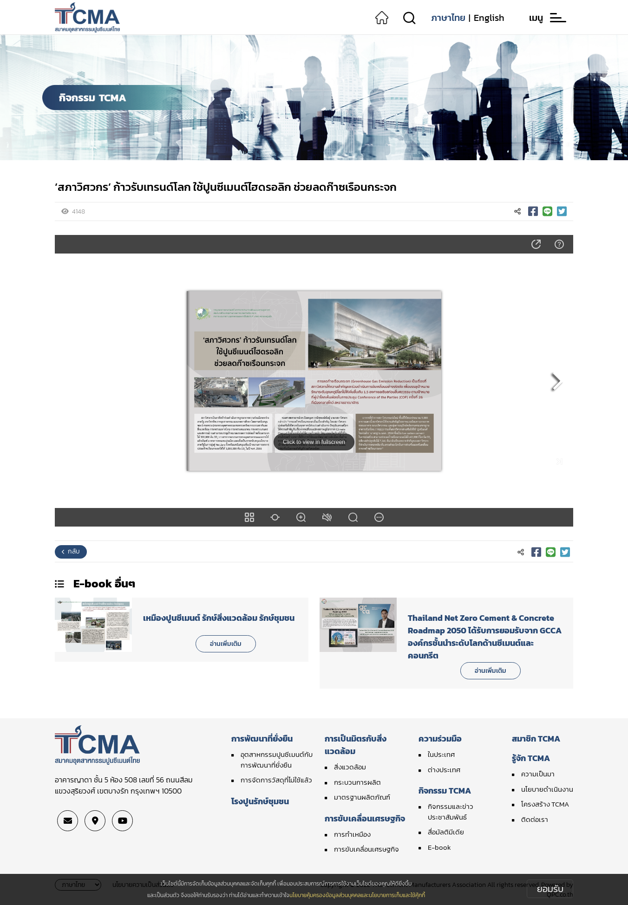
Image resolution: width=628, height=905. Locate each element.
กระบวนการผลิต (357, 782)
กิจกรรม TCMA (445, 790)
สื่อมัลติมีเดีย (446, 832)
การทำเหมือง (352, 834)
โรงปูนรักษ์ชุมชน (260, 801)
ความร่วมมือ (440, 738)
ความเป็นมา (538, 773)
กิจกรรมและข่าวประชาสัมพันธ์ (450, 811)
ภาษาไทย (448, 18)
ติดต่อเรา (534, 819)
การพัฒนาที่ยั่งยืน (262, 738)
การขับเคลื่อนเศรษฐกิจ (365, 818)
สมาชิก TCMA (536, 738)
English (489, 18)
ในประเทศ (441, 754)
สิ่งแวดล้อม (350, 767)
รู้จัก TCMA (531, 758)
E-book (439, 847)
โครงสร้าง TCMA (545, 804)
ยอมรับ (550, 889)
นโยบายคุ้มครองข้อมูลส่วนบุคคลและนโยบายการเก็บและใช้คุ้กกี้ (357, 895)
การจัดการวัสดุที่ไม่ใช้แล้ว (276, 780)
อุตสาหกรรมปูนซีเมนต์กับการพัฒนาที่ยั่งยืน (277, 759)
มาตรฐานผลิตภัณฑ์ (362, 797)
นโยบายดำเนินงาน (547, 789)
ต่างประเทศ (444, 769)
